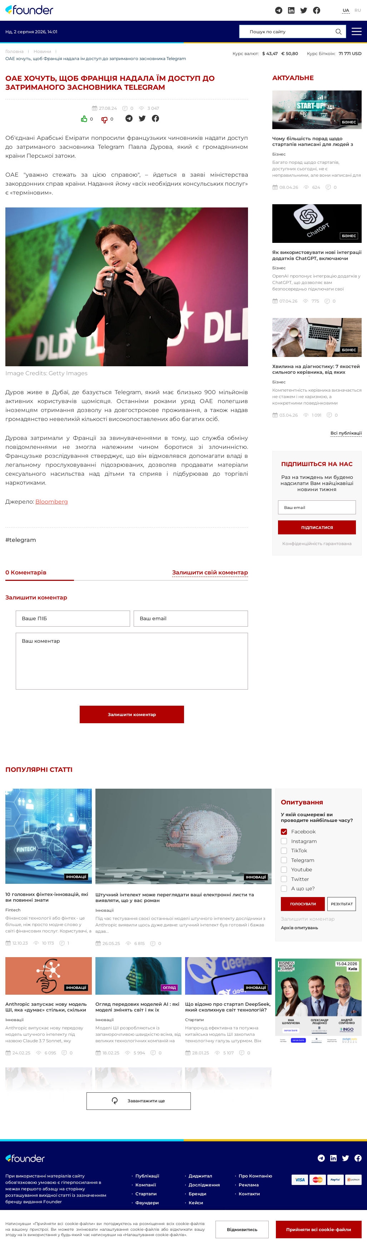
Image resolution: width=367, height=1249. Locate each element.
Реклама (249, 1184)
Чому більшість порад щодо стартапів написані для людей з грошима (312, 144)
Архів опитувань (299, 927)
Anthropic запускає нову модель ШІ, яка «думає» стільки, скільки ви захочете (46, 1010)
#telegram (20, 540)
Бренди (197, 1193)
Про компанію (255, 1176)
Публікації (147, 1176)
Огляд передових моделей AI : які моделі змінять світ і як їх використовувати (137, 1010)
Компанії (145, 1184)
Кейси (196, 1202)
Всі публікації (346, 433)
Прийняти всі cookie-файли (318, 1229)
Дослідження (204, 1184)
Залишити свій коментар (210, 573)
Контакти (249, 1193)
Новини (42, 51)
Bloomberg (51, 501)
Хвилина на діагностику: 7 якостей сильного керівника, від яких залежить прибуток (316, 372)
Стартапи (146, 1193)
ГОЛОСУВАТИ (303, 904)
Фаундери (147, 1202)
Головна (14, 51)
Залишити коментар (132, 714)
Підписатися (317, 527)
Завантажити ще (138, 1100)
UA (346, 10)
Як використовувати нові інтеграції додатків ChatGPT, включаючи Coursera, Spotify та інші (317, 258)
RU (357, 10)
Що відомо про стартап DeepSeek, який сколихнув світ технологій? (228, 1007)
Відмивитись (242, 1229)
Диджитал (200, 1176)
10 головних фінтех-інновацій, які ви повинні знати (46, 897)
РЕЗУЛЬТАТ (342, 904)
